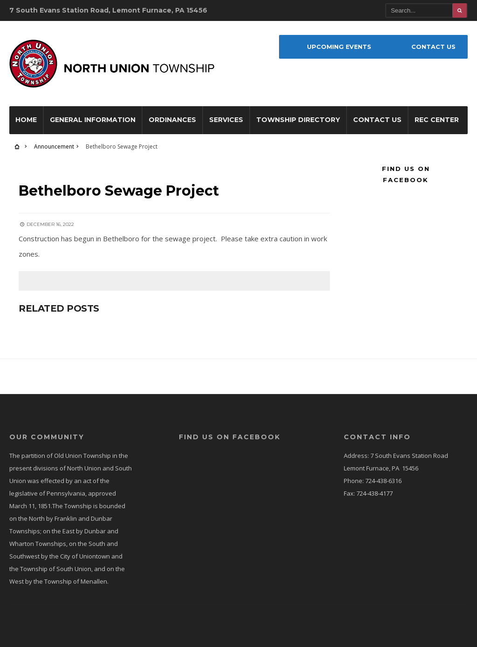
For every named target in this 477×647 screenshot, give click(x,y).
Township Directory (298, 120)
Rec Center (437, 120)
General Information (93, 120)
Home (26, 120)
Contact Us (377, 120)
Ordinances (172, 120)
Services (226, 120)
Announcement (54, 146)
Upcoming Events (339, 46)
